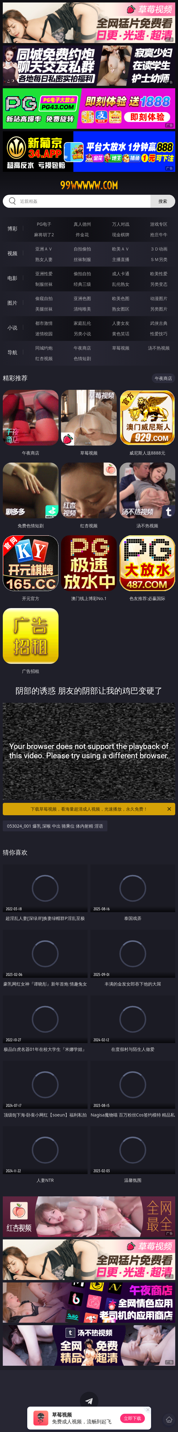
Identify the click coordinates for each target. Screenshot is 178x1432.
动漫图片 (158, 298)
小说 (12, 327)
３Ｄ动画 (158, 249)
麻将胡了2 (44, 234)
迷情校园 (44, 334)
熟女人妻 (44, 259)
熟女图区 (120, 309)
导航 (12, 352)
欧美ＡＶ (120, 249)
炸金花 (82, 234)
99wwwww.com (89, 185)
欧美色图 (120, 298)
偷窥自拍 (44, 298)
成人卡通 (120, 273)
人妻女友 (120, 323)
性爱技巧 (158, 334)
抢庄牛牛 (158, 234)
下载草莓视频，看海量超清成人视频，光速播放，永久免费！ (101, 809)
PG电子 (44, 224)
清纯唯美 (82, 309)
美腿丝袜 (44, 309)
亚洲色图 (82, 298)
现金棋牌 (120, 234)
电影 (12, 278)
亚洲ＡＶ (44, 249)
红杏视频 (44, 358)
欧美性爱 (158, 273)
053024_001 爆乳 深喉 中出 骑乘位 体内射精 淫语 (55, 826)
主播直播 (120, 259)
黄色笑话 (120, 334)
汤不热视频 (159, 348)
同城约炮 (44, 348)
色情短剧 (82, 358)
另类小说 (82, 334)
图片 (12, 302)
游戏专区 (158, 224)
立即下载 (132, 1418)
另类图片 (158, 309)
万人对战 (120, 224)
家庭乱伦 (82, 323)
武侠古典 (158, 323)
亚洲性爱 (44, 273)
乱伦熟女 (120, 284)
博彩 (12, 228)
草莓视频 (120, 348)
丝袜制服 (82, 259)
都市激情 (44, 323)
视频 (12, 253)
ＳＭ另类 (158, 259)
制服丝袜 (44, 284)
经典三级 (82, 284)
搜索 (162, 201)
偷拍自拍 (82, 273)
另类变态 (158, 284)
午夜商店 (82, 348)
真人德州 (82, 224)
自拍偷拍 (82, 249)
